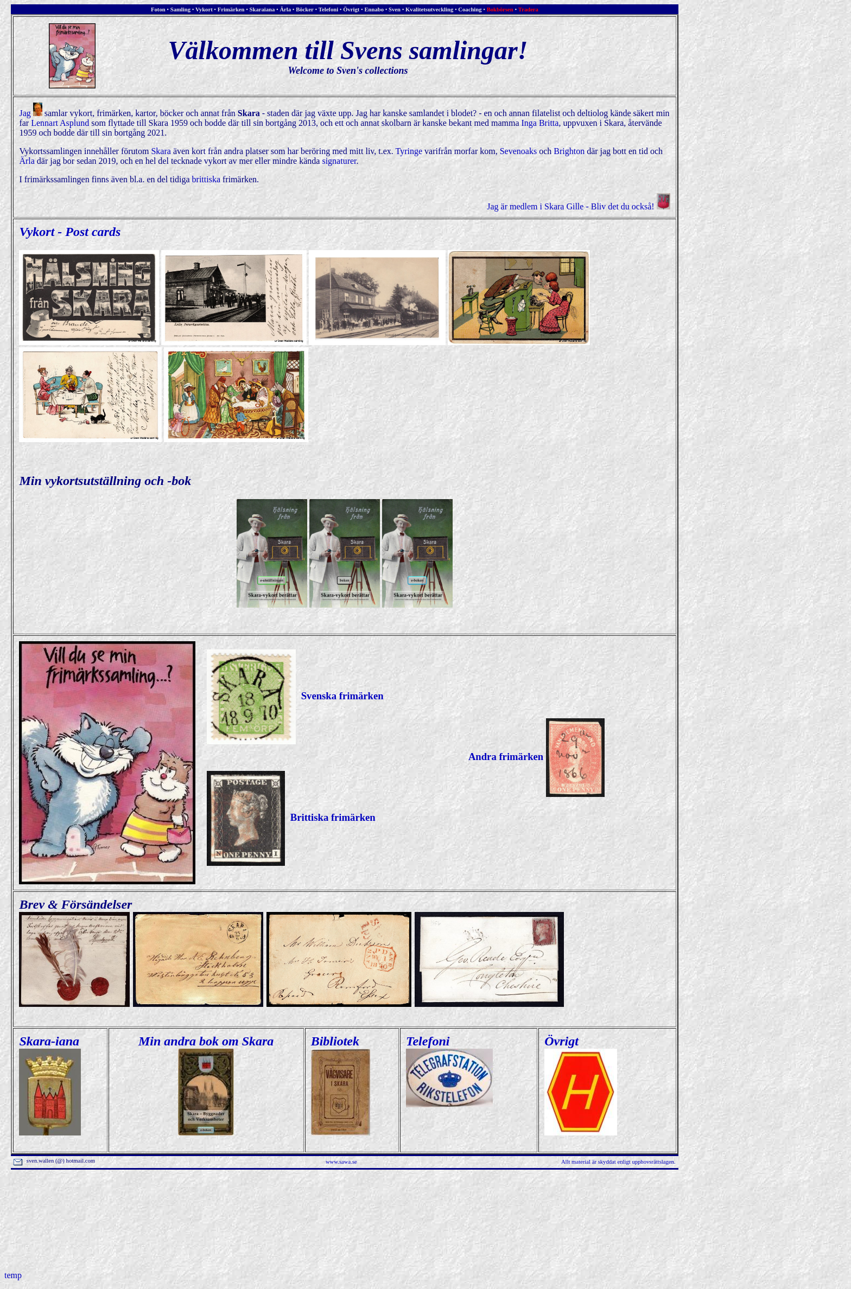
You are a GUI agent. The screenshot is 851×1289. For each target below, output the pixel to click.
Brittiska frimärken (291, 817)
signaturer (339, 160)
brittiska (206, 179)
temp (13, 1275)
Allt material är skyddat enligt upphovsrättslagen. (618, 1162)
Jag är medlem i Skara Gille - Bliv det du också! (578, 206)
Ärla (26, 160)
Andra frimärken (536, 756)
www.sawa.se (341, 1162)
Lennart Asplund (60, 122)
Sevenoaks (518, 151)
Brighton (569, 151)
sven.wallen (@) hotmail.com (55, 1161)
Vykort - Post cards (69, 232)
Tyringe (409, 151)
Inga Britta (540, 122)
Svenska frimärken (295, 695)
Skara (160, 151)
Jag (30, 113)
